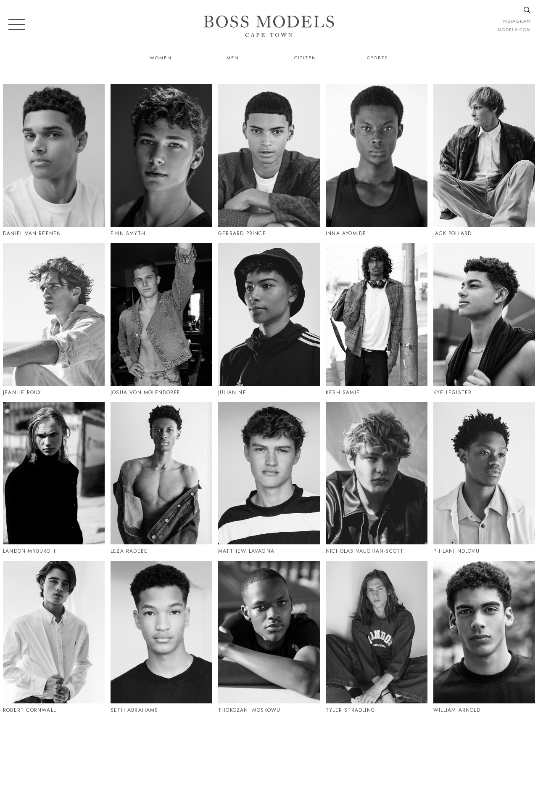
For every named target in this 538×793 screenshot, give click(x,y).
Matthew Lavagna (246, 551)
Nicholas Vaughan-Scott (365, 551)
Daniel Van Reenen (32, 233)
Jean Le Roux (22, 392)
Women (161, 57)
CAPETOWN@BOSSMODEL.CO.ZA (442, 750)
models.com (514, 29)
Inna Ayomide (346, 233)
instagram (516, 21)
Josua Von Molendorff (145, 392)
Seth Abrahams (134, 710)
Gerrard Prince (242, 233)
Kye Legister (452, 392)
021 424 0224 (354, 750)
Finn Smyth (128, 233)
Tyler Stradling (350, 710)
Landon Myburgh (29, 551)
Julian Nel (233, 392)
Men (233, 57)
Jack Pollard (452, 233)
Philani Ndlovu (456, 551)
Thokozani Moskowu (249, 710)
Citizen (305, 57)
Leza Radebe (129, 551)
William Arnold (456, 710)
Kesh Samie (343, 392)
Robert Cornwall (29, 710)
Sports (377, 57)
